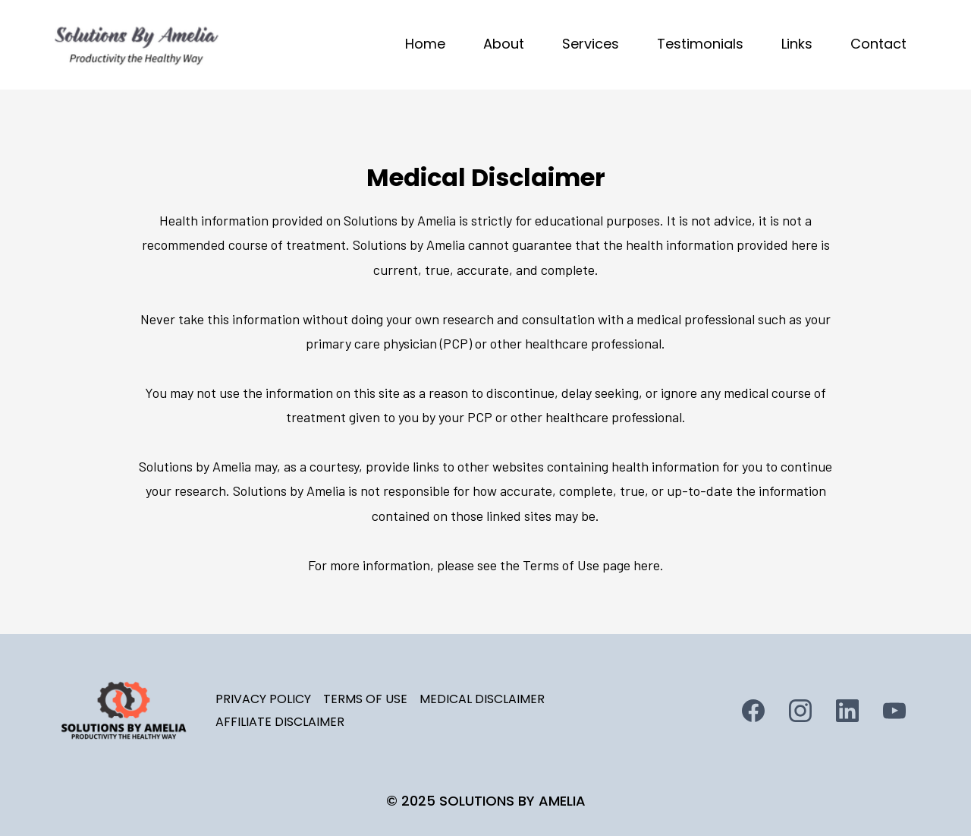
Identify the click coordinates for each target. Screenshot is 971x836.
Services (590, 43)
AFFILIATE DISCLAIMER (279, 721)
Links (796, 43)
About (503, 43)
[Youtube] (894, 710)
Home (425, 43)
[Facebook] (753, 710)
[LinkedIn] (847, 710)
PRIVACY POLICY (263, 699)
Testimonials (700, 43)
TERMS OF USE (365, 699)
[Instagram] (800, 710)
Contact (878, 43)
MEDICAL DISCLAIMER (482, 699)
